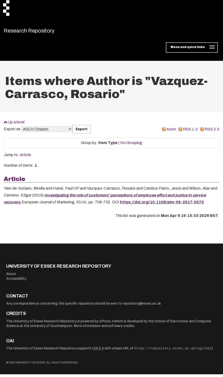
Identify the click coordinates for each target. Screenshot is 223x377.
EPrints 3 (106, 324)
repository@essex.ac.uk (142, 306)
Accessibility (16, 281)
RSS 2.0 (212, 132)
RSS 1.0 (190, 132)
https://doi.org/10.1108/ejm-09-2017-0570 (162, 205)
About (11, 276)
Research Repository (38, 32)
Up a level (16, 124)
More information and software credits (104, 328)
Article (25, 157)
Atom (171, 132)
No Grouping (131, 145)
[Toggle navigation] (192, 50)
